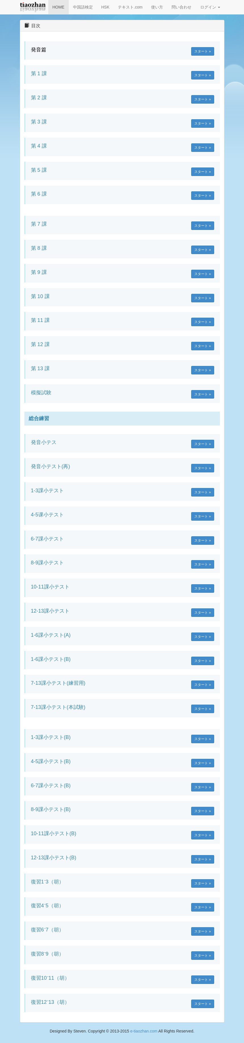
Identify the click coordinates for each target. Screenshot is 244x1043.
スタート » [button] (202, 51)
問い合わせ (181, 7)
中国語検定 (83, 7)
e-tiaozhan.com (143, 1031)
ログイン (210, 7)
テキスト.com (130, 7)
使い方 (157, 7)
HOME (58, 7)
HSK (105, 7)
